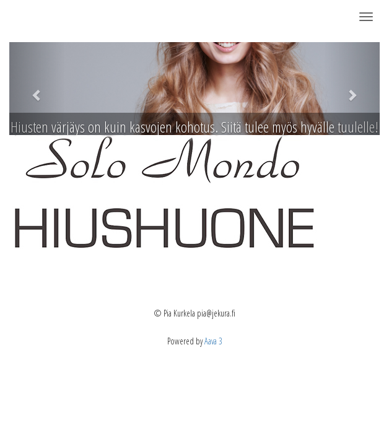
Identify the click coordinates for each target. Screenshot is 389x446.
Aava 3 (213, 341)
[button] (37, 88)
